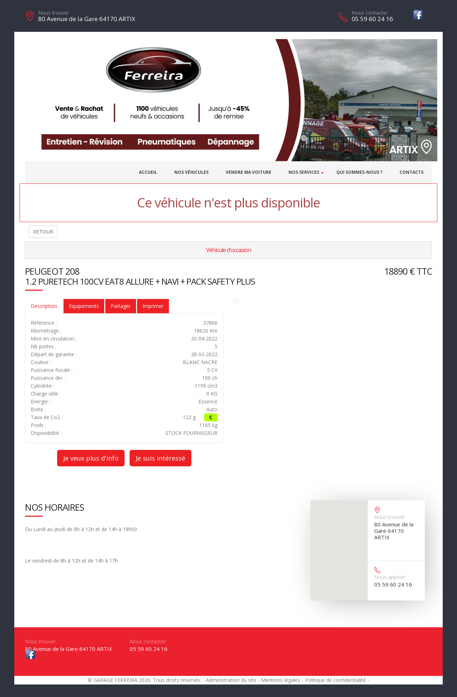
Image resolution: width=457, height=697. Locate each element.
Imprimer (153, 306)
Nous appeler (389, 577)
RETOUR (43, 231)
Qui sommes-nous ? (359, 172)
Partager (121, 306)
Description (44, 306)
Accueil (148, 172)
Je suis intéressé (160, 458)
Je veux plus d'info (91, 458)
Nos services (303, 172)
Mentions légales (280, 680)
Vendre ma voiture (248, 172)
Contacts (411, 172)
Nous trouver (53, 12)
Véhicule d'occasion (228, 250)
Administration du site (231, 680)
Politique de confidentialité (335, 680)
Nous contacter (370, 12)
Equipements (84, 306)
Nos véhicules (191, 172)
